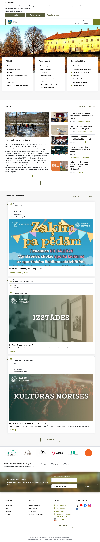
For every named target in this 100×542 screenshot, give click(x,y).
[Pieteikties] (88, 486)
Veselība (80, 172)
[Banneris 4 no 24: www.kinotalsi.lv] (57, 453)
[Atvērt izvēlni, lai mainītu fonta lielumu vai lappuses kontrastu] (84, 22)
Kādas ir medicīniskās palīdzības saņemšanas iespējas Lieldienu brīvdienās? (79, 165)
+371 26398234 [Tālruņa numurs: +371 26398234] (61, 508)
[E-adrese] (57, 519)
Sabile (15, 176)
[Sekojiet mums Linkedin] (77, 509)
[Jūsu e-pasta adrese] (64, 486)
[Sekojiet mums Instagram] (89, 505)
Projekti (7, 508)
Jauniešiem (81, 142)
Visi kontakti (63, 525)
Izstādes (12, 351)
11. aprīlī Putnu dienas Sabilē (17, 140)
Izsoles (7, 514)
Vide (90, 131)
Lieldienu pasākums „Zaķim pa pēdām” (25, 269)
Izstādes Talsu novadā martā (21, 345)
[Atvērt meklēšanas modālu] (77, 22)
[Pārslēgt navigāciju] (96, 22)
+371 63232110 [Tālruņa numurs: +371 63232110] (61, 505)
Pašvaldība (8, 511)
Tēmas (55, 480)
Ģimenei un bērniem (15, 272)
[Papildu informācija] (63, 520)
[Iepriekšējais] (8, 452)
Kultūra (22, 176)
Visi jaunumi (50, 183)
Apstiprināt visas (35, 15)
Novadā (89, 142)
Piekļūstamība (32, 508)
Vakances (8, 505)
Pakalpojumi (85, 157)
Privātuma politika (34, 505)
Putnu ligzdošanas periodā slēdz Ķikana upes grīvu (81, 127)
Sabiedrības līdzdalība (84, 121)
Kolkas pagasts (82, 131)
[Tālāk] (91, 452)
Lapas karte (32, 511)
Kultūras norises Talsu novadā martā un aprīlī (28, 423)
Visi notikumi (50, 440)
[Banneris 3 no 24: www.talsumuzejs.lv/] (42, 453)
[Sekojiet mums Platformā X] (77, 505)
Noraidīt (15, 15)
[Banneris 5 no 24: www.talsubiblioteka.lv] (73, 453)
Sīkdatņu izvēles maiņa (35, 514)
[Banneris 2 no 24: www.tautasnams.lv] (27, 453)
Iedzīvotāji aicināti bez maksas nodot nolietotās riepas (80, 149)
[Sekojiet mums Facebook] (85, 505)
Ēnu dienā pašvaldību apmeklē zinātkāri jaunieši (80, 138)
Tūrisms (29, 176)
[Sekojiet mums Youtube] (81, 505)
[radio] (43, 464)
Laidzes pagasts (75, 157)
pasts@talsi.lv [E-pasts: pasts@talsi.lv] (60, 511)
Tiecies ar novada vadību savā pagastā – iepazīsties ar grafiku (81, 115)
